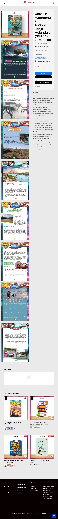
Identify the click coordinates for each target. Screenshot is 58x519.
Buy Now (43, 73)
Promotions (38, 54)
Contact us (33, 488)
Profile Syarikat (34, 490)
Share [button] (37, 86)
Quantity (37, 66)
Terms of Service (21, 516)
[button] (4, 2)
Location (32, 486)
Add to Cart (43, 77)
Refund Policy (37, 516)
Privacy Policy (29, 516)
